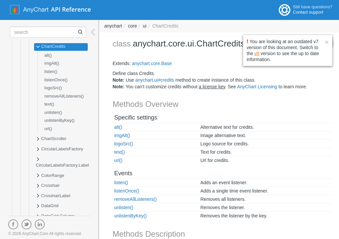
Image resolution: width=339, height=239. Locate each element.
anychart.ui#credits (154, 80)
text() (49, 104)
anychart (113, 26)
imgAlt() (51, 63)
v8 (256, 53)
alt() (48, 55)
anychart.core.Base (152, 63)
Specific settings (135, 117)
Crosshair (48, 186)
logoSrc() (53, 87)
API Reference (71, 9)
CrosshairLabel (53, 196)
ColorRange (50, 176)
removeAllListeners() (64, 96)
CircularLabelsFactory (59, 149)
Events (123, 173)
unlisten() (53, 112)
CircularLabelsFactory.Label (62, 162)
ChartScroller (51, 139)
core (132, 26)
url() (48, 128)
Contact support (308, 12)
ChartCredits (51, 47)
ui (145, 26)
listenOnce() (56, 79)
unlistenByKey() (59, 120)
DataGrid (47, 206)
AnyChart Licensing (257, 86)
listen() (50, 71)
